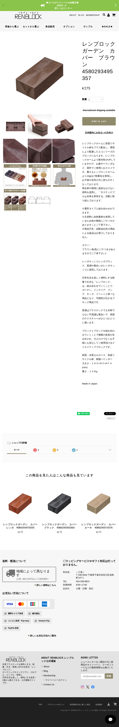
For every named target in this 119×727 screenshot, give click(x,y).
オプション (69, 26)
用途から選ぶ (12, 26)
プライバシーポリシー (55, 704)
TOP (40, 704)
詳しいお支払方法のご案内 (43, 635)
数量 (84, 99)
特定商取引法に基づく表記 (80, 704)
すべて (17, 450)
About (73, 15)
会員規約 (98, 704)
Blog (81, 15)
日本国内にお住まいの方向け (99, 132)
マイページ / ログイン (56, 680)
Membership (93, 15)
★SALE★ (107, 26)
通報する (111, 418)
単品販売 (50, 26)
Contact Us (49, 684)
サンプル (88, 26)
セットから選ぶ (31, 26)
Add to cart (99, 121)
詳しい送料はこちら (46, 585)
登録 (108, 676)
